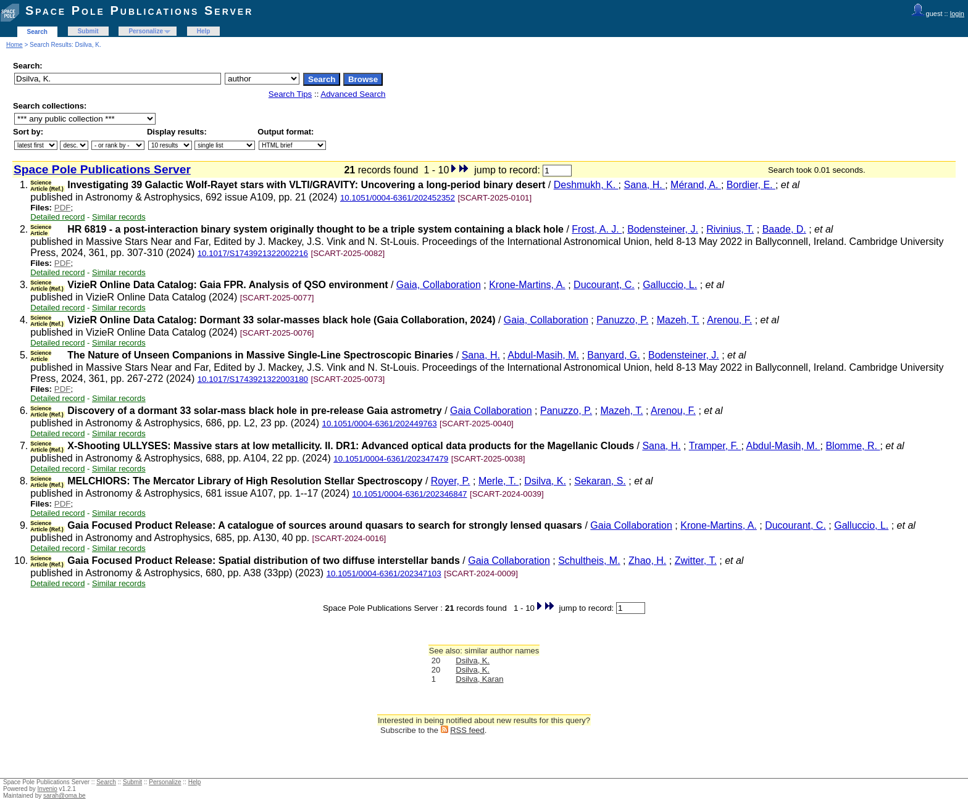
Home (14, 44)
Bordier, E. (751, 185)
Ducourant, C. (604, 284)
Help (204, 31)
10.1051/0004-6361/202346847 (409, 494)
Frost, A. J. (597, 229)
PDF (62, 207)
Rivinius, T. (730, 229)
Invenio (47, 788)
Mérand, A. (695, 185)
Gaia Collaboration (491, 410)
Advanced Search (352, 94)
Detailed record (57, 216)
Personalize (145, 31)
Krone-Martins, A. (527, 284)
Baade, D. (784, 229)
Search (37, 31)
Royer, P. (450, 481)
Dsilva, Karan (479, 679)
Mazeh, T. (678, 320)
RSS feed (467, 730)
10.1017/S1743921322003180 (253, 379)
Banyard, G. (613, 355)
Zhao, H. (647, 560)
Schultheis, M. (589, 560)
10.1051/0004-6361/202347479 (390, 458)
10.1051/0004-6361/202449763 (379, 423)
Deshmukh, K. (586, 185)
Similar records (119, 216)
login (957, 13)
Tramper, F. (715, 446)
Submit (88, 31)
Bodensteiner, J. (662, 229)
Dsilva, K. (545, 481)
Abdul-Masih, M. (543, 355)
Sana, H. (645, 185)
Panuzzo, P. (622, 320)
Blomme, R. (852, 446)
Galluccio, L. (670, 284)
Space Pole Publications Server (139, 10)
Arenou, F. (729, 320)
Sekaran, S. (600, 481)
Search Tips (290, 94)
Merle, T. (498, 481)
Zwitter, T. (696, 560)
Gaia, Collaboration (438, 284)
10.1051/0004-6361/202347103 (384, 573)
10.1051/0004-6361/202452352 (397, 197)
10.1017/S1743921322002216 (253, 253)
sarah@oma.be (64, 795)
